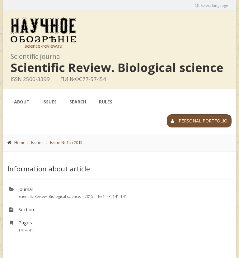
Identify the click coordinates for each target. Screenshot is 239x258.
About (22, 102)
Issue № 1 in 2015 (66, 142)
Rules (105, 102)
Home (20, 142)
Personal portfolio (199, 121)
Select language (211, 5)
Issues (49, 102)
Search (77, 102)
